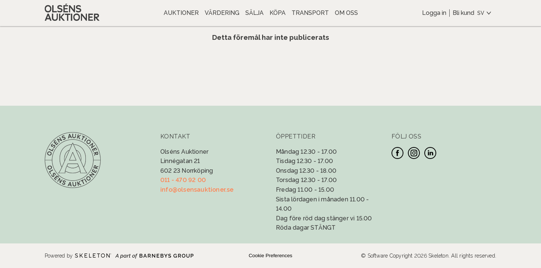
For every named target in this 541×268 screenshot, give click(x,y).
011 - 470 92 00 (183, 180)
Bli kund (463, 12)
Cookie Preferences (270, 255)
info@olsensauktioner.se (197, 189)
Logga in (434, 12)
